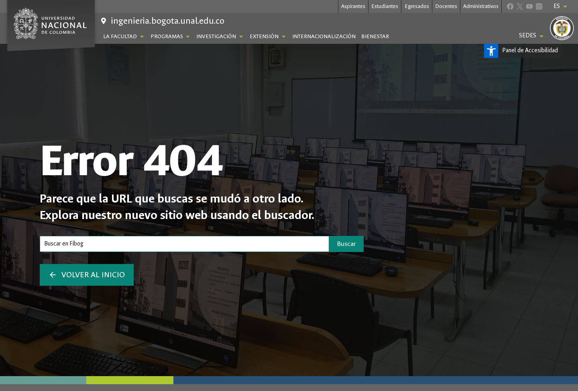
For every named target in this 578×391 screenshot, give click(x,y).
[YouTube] (529, 6)
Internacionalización (324, 36)
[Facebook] (510, 6)
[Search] (184, 244)
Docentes (446, 6)
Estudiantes (384, 6)
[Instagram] (539, 6)
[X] (519, 6)
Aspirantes (353, 6)
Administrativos (481, 6)
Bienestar (375, 36)
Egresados (417, 6)
